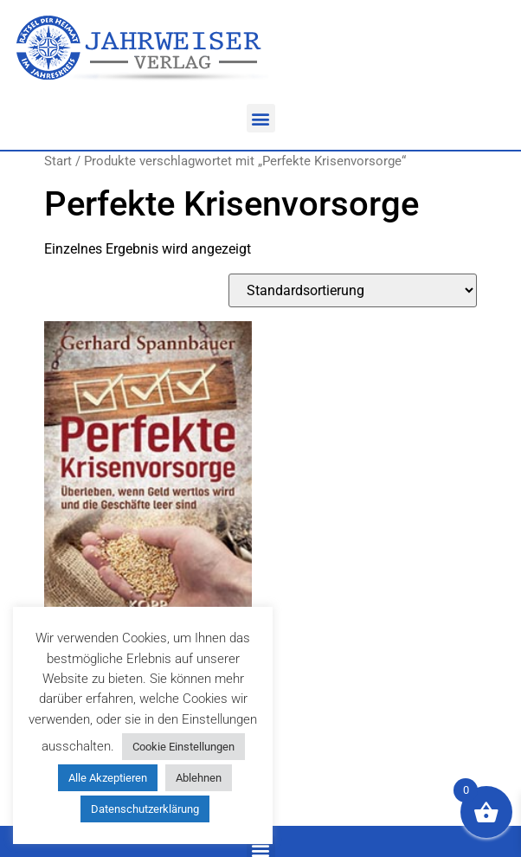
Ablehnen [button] (199, 777)
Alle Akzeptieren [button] (107, 777)
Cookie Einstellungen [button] (183, 746)
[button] (261, 118)
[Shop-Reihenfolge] (352, 290)
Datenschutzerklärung (145, 808)
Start (58, 161)
